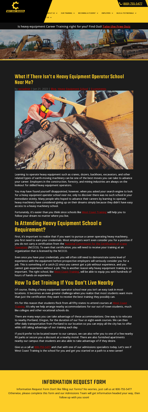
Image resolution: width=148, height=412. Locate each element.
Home (41, 13)
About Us (51, 13)
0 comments (98, 88)
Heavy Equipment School (73, 88)
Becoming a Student (87, 13)
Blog (53, 88)
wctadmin (24, 88)
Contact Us (44, 17)
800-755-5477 (42, 347)
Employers (106, 13)
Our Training (66, 13)
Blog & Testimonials (125, 13)
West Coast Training (94, 212)
